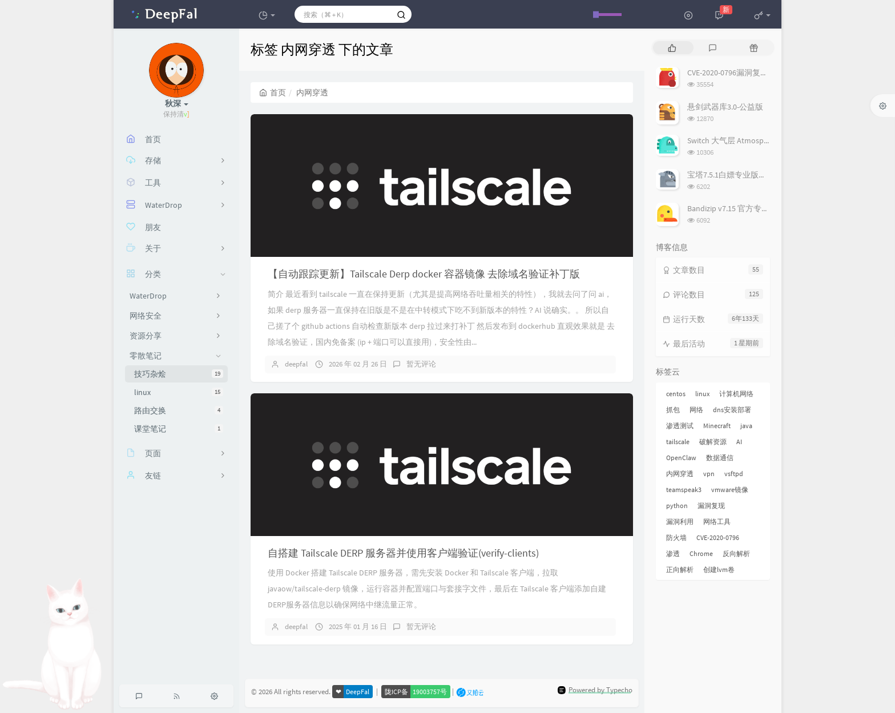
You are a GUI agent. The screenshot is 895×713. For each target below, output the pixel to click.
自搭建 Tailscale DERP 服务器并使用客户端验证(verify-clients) (403, 552)
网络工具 (717, 521)
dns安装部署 (732, 409)
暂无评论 (421, 364)
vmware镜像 (729, 489)
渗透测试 (680, 425)
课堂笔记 (178, 429)
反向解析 (736, 553)
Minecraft (717, 425)
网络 (696, 409)
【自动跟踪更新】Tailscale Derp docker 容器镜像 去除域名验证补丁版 (424, 273)
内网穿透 (680, 473)
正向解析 (680, 569)
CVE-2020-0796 (717, 537)
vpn (709, 473)
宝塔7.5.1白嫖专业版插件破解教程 (747, 175)
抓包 (673, 409)
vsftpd (733, 473)
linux (178, 392)
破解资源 (713, 441)
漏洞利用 (680, 521)
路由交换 (178, 410)
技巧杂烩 (178, 374)
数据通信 (719, 457)
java (746, 425)
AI (739, 441)
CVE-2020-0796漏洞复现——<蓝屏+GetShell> (762, 72)
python (677, 505)
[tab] (672, 47)
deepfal (296, 364)
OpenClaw (681, 457)
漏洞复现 (711, 505)
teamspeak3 (684, 489)
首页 (272, 92)
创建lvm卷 (719, 569)
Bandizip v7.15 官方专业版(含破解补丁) (754, 208)
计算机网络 (736, 393)
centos (676, 393)
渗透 (673, 553)
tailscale (678, 441)
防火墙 (676, 537)
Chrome (701, 553)
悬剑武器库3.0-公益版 (725, 107)
